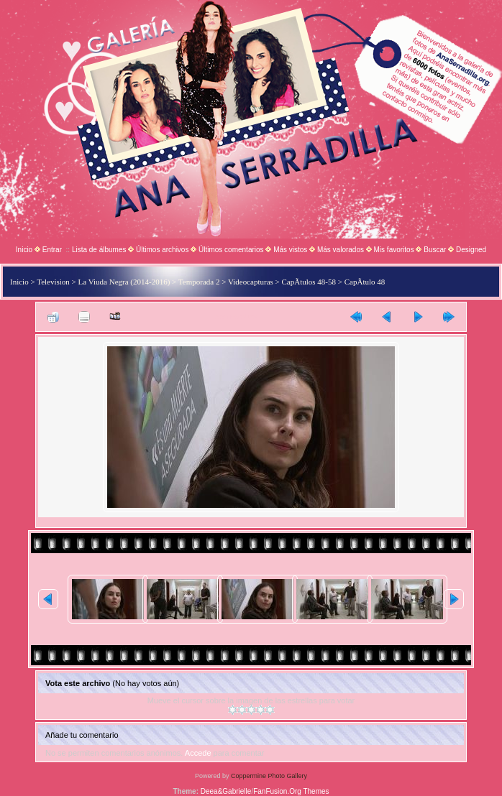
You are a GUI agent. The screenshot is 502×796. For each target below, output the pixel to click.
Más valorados (340, 250)
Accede (198, 753)
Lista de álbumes (99, 250)
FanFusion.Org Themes (291, 791)
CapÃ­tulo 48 (364, 281)
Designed (471, 250)
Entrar (52, 250)
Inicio (24, 250)
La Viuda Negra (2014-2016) (124, 281)
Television (53, 281)
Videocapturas (250, 281)
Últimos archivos (162, 250)
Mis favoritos (394, 250)
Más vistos (290, 250)
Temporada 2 (199, 281)
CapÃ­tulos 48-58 (309, 281)
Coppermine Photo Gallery (269, 775)
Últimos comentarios (231, 250)
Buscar (435, 250)
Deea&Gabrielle (226, 791)
